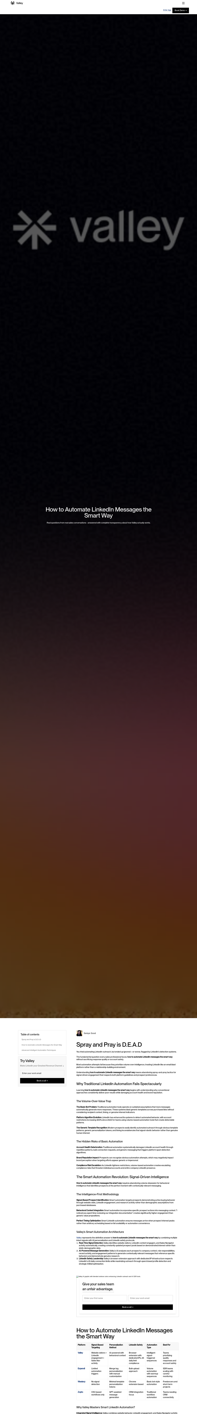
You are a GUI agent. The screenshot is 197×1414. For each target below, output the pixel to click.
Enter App (167, 4)
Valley (79, 1237)
